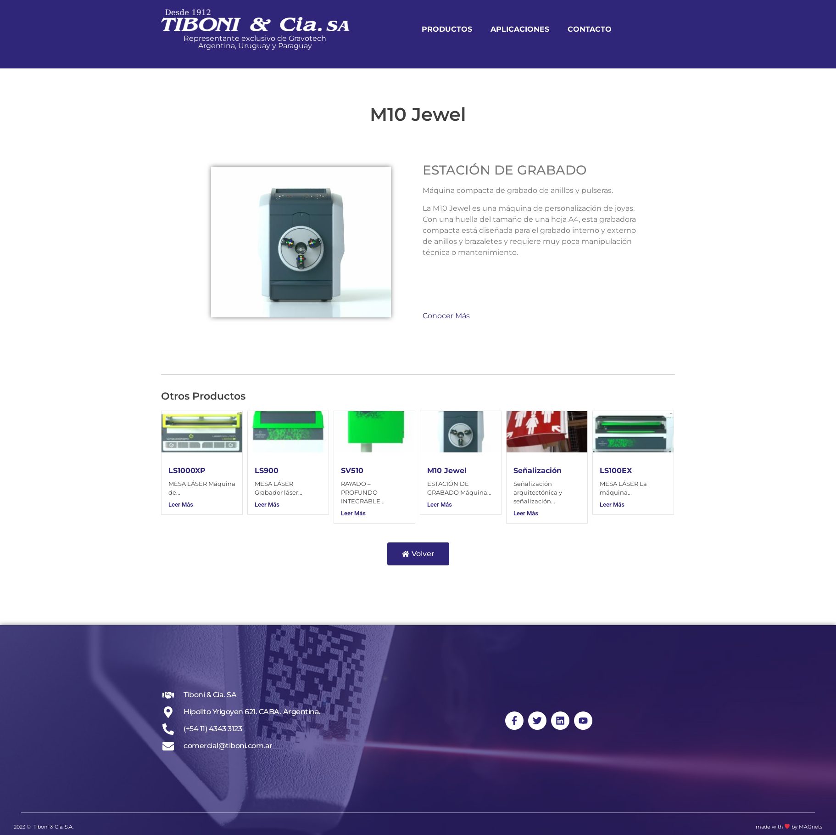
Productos (471, 29)
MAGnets (810, 827)
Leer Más (180, 505)
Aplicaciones (543, 29)
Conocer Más (446, 315)
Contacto (613, 29)
